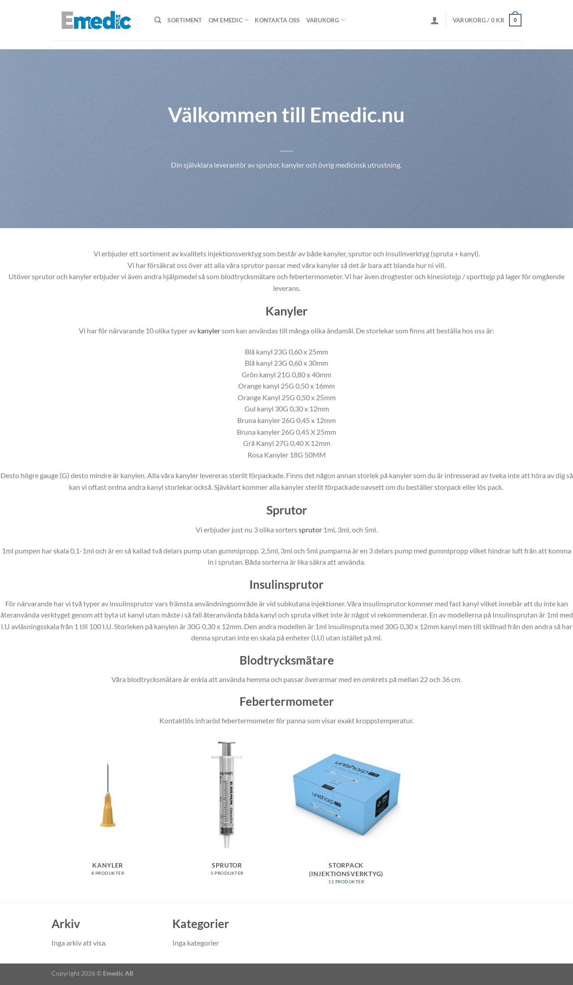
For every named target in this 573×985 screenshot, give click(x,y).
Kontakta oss (277, 20)
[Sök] (157, 20)
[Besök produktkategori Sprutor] (227, 811)
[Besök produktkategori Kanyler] (107, 811)
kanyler (208, 330)
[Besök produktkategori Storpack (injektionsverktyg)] (346, 815)
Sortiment (184, 20)
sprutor (310, 529)
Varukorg (326, 20)
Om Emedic (229, 20)
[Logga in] (434, 20)
